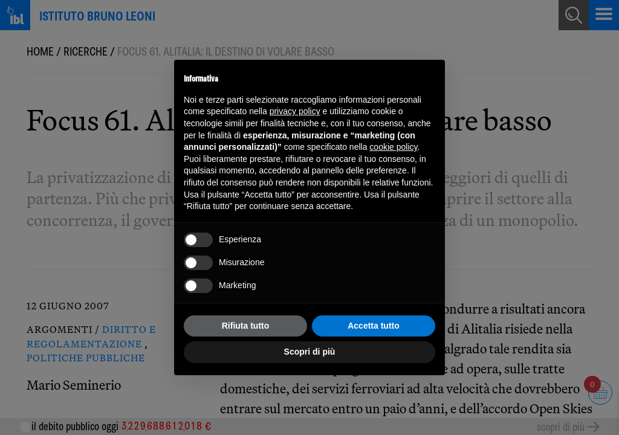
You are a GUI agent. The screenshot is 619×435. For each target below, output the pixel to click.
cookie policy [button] (393, 147)
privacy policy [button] (295, 111)
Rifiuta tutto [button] (246, 325)
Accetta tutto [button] (374, 325)
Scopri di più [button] (309, 351)
